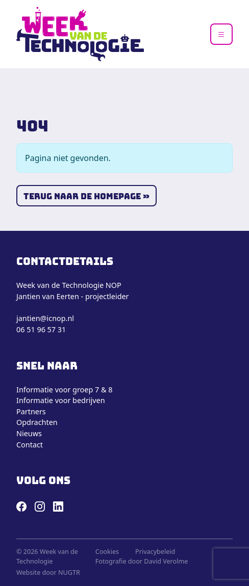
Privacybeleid (155, 551)
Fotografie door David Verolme (141, 561)
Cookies (107, 551)
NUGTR (69, 572)
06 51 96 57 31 (41, 329)
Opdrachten (37, 422)
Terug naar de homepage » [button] (86, 196)
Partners (31, 411)
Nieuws (29, 433)
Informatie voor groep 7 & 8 (64, 389)
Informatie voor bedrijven (60, 400)
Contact (29, 444)
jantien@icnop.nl (45, 318)
